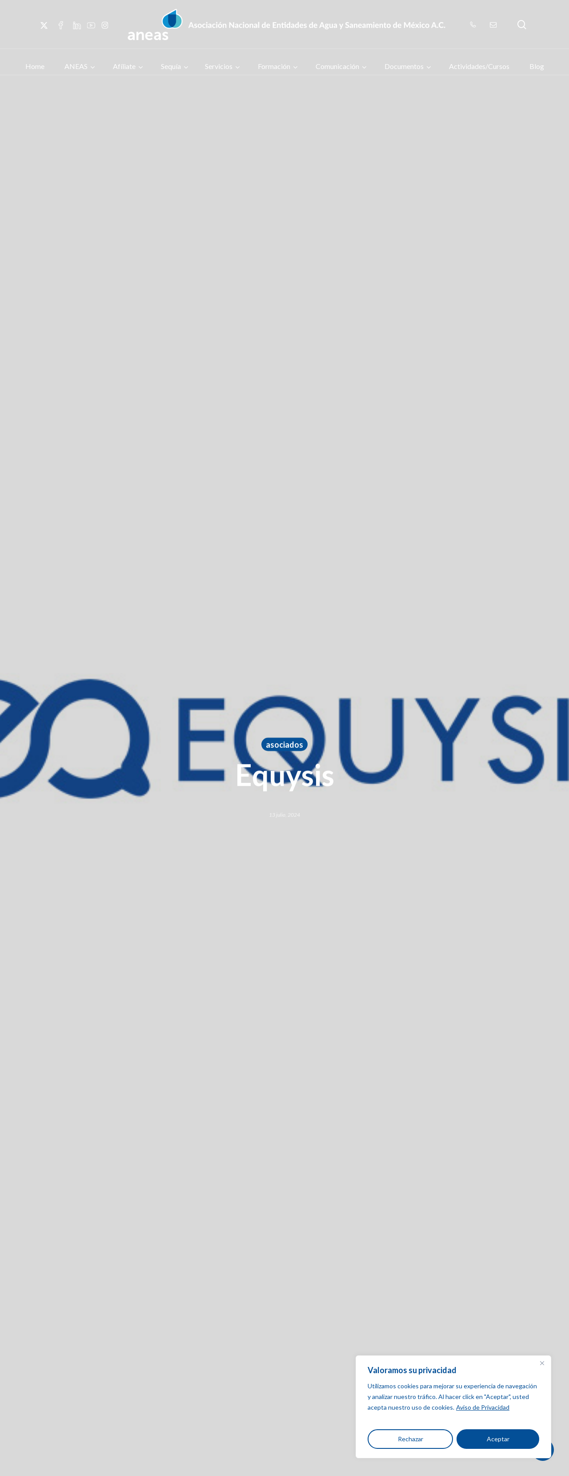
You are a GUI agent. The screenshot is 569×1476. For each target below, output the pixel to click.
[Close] (542, 1363)
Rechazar (410, 1439)
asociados (284, 745)
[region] (453, 1406)
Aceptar (498, 1439)
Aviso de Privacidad (482, 1407)
